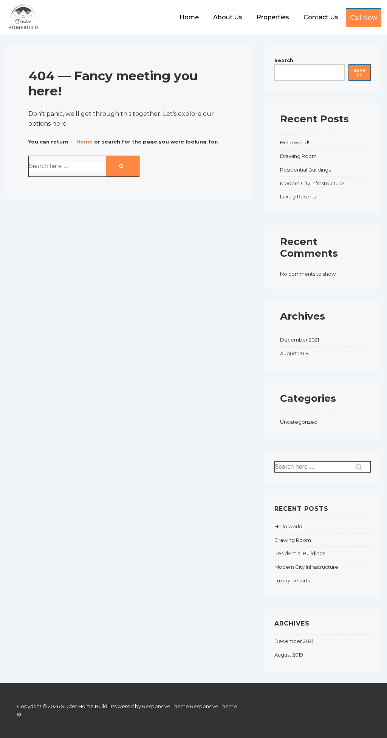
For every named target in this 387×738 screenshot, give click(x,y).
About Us (227, 17)
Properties (273, 17)
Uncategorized (298, 422)
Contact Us (320, 17)
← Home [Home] (81, 142)
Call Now (363, 17)
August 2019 (294, 353)
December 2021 (299, 340)
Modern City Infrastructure (312, 183)
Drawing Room (298, 156)
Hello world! (294, 142)
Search (283, 60)
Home (189, 17)
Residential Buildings (305, 170)
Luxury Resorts (298, 196)
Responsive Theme (165, 706)
